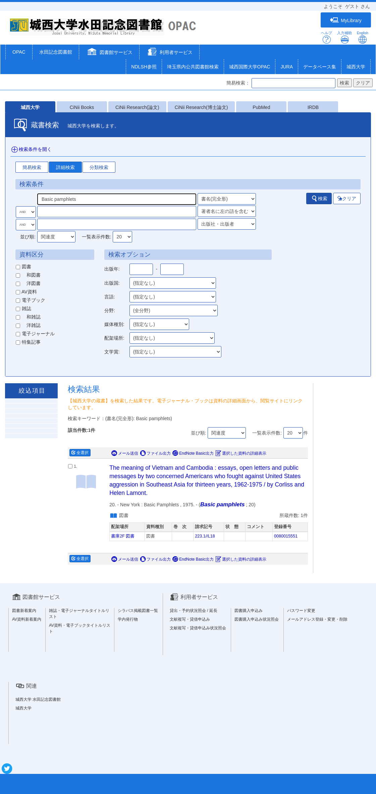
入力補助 (344, 37)
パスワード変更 (301, 610)
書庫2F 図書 (123, 536)
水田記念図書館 (55, 52)
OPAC (18, 52)
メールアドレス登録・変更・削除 (317, 619)
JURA (286, 66)
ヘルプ (326, 37)
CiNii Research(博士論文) (201, 107)
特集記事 (28, 342)
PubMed (261, 107)
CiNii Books (82, 107)
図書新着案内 (24, 610)
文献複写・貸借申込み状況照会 (198, 628)
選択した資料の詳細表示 (240, 453)
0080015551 (286, 536)
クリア (346, 198)
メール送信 (124, 453)
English (362, 37)
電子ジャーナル (35, 333)
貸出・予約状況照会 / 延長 (193, 610)
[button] (109, 53)
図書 (23, 266)
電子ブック (30, 300)
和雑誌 (28, 317)
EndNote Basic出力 (193, 453)
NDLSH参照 (143, 66)
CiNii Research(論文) (137, 107)
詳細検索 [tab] (65, 167)
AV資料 (26, 291)
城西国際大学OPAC (249, 66)
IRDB (313, 107)
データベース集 (319, 66)
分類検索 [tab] (99, 167)
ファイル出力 (155, 453)
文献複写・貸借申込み (190, 619)
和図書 (28, 275)
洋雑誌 (28, 325)
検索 (319, 198)
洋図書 (28, 283)
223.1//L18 (205, 536)
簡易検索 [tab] (31, 167)
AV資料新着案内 (26, 619)
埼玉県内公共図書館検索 (193, 66)
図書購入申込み (248, 610)
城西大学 (355, 66)
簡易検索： (238, 83)
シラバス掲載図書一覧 (138, 610)
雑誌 (23, 308)
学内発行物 (128, 619)
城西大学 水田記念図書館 (38, 699)
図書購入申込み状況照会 (256, 619)
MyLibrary (345, 20)
